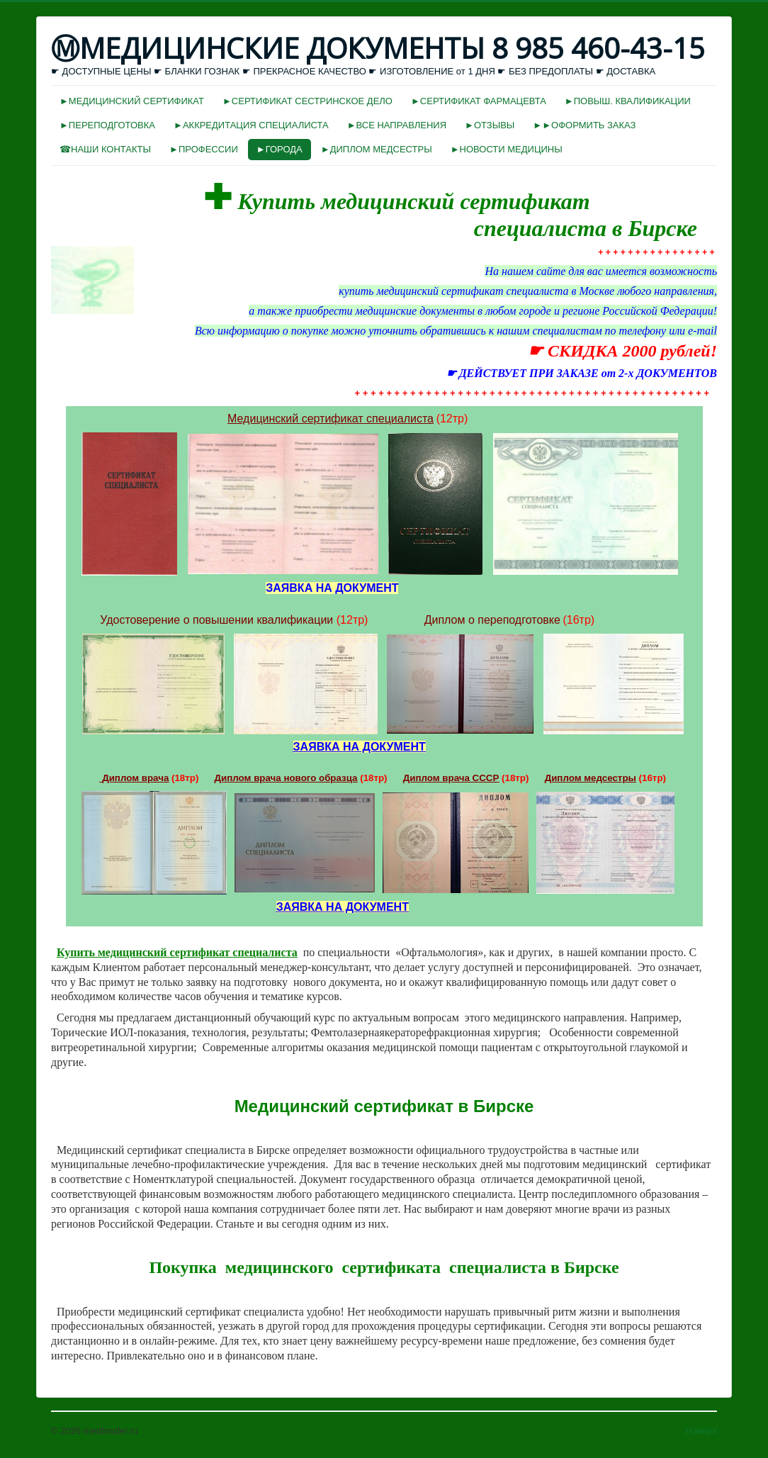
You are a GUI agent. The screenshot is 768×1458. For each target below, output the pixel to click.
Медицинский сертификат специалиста (330, 419)
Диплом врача (135, 778)
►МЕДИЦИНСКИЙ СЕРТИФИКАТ (132, 101)
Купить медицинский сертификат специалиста (177, 952)
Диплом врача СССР (451, 778)
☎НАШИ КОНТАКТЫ (105, 149)
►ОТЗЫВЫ (489, 125)
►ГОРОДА (279, 149)
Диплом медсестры (590, 778)
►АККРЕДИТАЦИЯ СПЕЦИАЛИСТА (251, 125)
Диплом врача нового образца (286, 778)
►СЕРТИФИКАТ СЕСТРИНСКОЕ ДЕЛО (307, 101)
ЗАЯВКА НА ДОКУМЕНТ (359, 747)
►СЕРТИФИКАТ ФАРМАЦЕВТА (478, 101)
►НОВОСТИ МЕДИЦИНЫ (507, 149)
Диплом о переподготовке (492, 620)
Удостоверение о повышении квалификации (216, 620)
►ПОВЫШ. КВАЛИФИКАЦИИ (628, 101)
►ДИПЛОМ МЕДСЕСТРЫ (376, 149)
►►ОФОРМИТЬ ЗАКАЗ (584, 125)
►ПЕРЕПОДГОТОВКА (107, 125)
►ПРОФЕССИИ (203, 149)
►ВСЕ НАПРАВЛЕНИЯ (396, 125)
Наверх (701, 1430)
